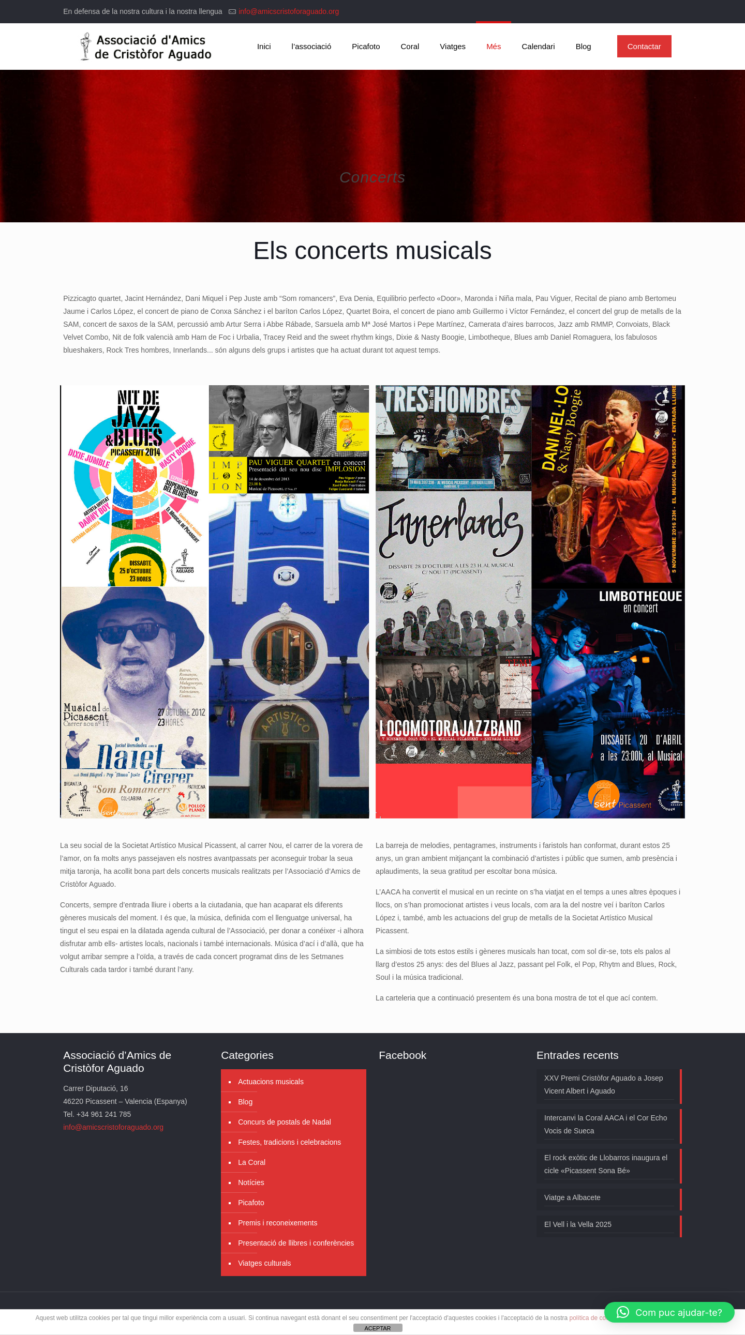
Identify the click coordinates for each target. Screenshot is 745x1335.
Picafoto (251, 1203)
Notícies (251, 1182)
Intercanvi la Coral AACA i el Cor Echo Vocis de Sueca (605, 1124)
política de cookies (595, 1318)
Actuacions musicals (271, 1082)
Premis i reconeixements (277, 1223)
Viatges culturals (264, 1263)
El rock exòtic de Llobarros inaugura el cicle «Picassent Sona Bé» (605, 1164)
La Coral (251, 1162)
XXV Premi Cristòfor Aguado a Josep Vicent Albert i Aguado (603, 1084)
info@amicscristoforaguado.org (289, 11)
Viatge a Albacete (572, 1197)
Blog (245, 1102)
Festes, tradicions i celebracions (289, 1142)
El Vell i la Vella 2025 (578, 1224)
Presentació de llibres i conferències (296, 1243)
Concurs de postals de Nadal (284, 1122)
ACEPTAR (377, 1328)
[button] (669, 1312)
